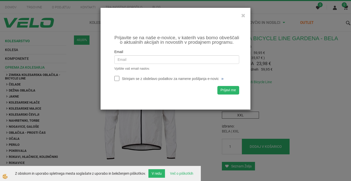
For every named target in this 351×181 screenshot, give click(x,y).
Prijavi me (228, 90)
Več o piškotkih (181, 173)
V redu (157, 173)
